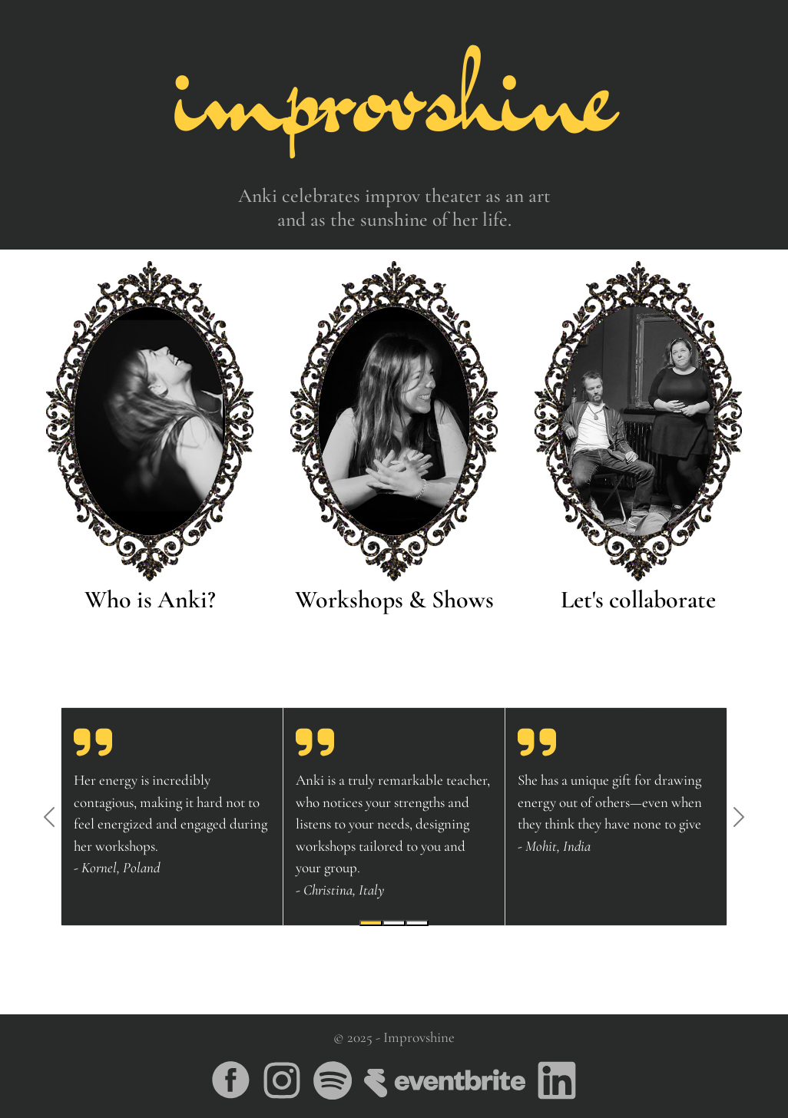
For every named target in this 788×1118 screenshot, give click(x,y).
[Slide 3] (417, 923)
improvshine (394, 91)
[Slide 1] (370, 923)
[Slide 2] (394, 923)
